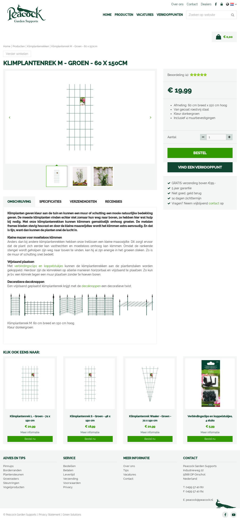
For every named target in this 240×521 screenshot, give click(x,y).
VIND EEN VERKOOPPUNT (200, 167)
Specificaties (50, 202)
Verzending (70, 478)
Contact (128, 478)
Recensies (113, 202)
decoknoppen (91, 286)
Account (221, 4)
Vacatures (129, 474)
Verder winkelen (17, 53)
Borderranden (12, 470)
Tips (126, 470)
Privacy (68, 487)
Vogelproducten (13, 487)
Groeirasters (11, 478)
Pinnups (8, 466)
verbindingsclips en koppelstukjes (38, 266)
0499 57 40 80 (195, 487)
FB (216, 4)
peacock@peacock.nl (199, 499)
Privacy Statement (49, 514)
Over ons (129, 466)
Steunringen (11, 483)
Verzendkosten (83, 202)
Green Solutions (72, 514)
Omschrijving (19, 202)
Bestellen (69, 466)
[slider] (198, 74)
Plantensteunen (13, 474)
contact (214, 203)
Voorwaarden (72, 483)
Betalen (68, 470)
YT (233, 515)
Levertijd (69, 474)
